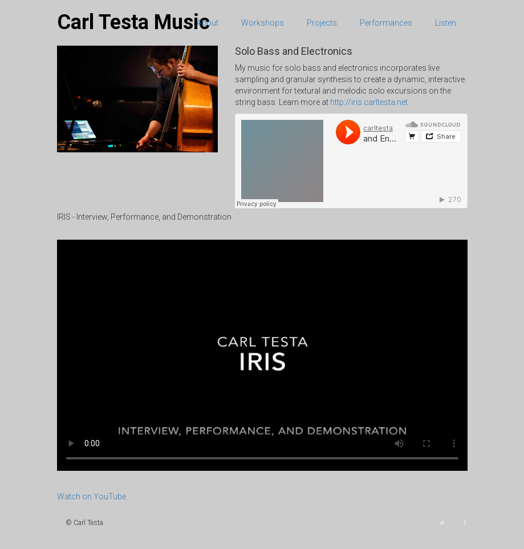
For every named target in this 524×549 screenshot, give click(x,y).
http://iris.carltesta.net (369, 102)
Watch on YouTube (91, 496)
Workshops (262, 22)
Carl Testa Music (133, 22)
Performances (386, 22)
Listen (445, 22)
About (207, 22)
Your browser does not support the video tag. (262, 355)
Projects (322, 22)
